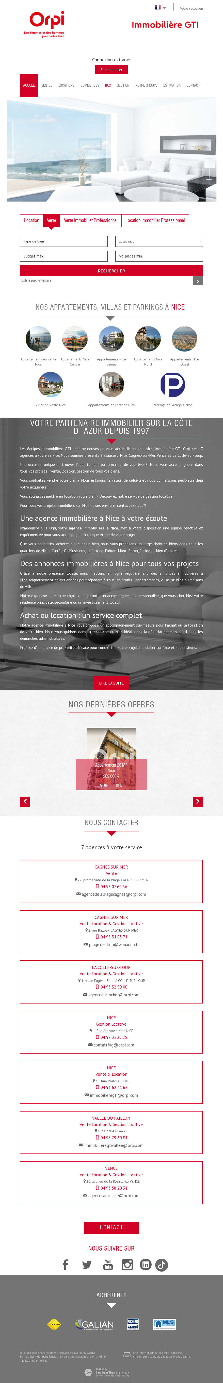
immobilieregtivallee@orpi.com (114, 1145)
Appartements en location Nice (111, 405)
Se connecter (111, 69)
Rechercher (111, 271)
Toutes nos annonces (34, 1360)
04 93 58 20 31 (114, 1188)
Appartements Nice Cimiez (111, 362)
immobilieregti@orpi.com (114, 1095)
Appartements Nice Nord (148, 362)
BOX (108, 85)
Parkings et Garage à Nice (172, 405)
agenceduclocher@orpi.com (113, 995)
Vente (51, 220)
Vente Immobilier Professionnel (91, 220)
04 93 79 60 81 (114, 1138)
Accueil (29, 85)
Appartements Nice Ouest (184, 362)
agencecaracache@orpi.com (113, 1195)
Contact (193, 85)
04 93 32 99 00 (114, 987)
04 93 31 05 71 (114, 937)
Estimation (172, 85)
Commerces (90, 85)
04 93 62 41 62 (114, 1087)
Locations (66, 85)
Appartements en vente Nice (38, 362)
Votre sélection (191, 8)
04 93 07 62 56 (114, 886)
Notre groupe (146, 85)
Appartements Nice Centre (74, 362)
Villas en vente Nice (51, 405)
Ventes (47, 85)
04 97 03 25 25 (114, 1037)
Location (31, 220)
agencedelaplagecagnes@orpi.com (114, 894)
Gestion (123, 85)
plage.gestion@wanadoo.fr (114, 944)
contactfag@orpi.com (114, 1045)
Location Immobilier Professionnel (155, 220)
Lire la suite (111, 683)
